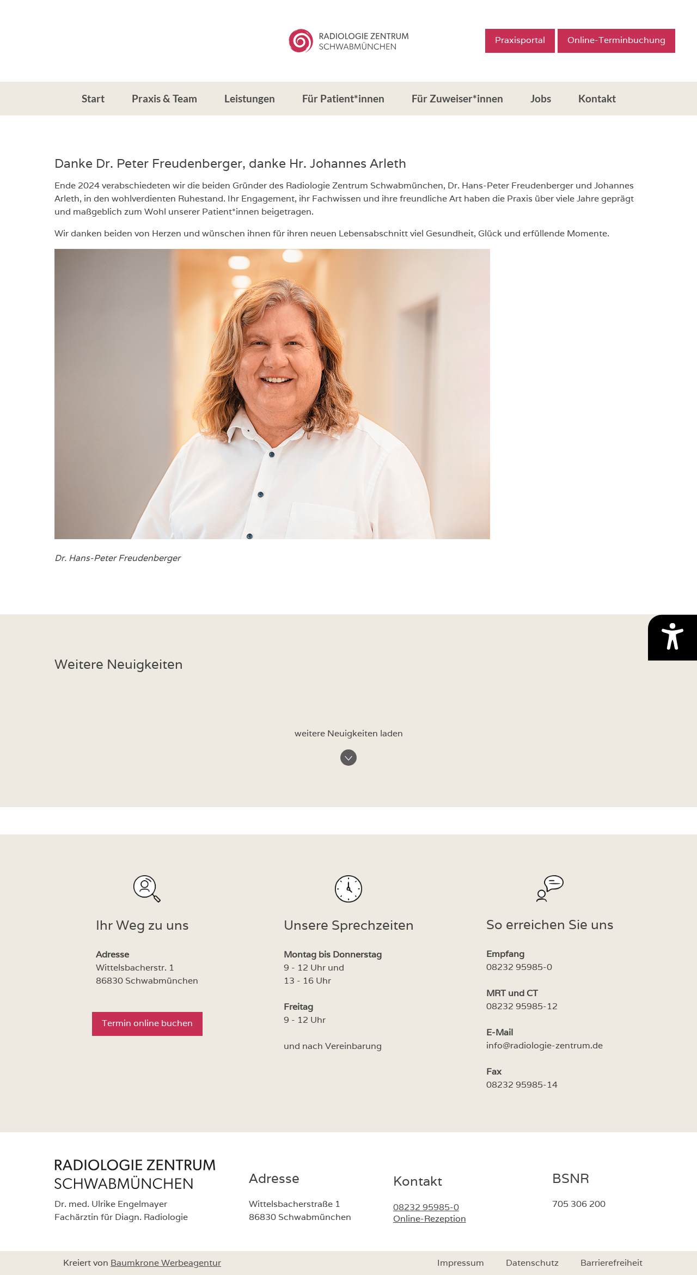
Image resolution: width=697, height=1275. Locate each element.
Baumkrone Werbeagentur (166, 1262)
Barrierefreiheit (611, 1263)
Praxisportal (520, 40)
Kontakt (597, 99)
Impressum (460, 1263)
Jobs (540, 99)
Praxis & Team (164, 99)
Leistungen (249, 99)
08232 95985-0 (426, 1207)
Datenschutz (532, 1263)
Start (93, 99)
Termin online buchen (147, 1023)
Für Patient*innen (343, 99)
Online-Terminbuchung (616, 40)
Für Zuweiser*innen (457, 99)
